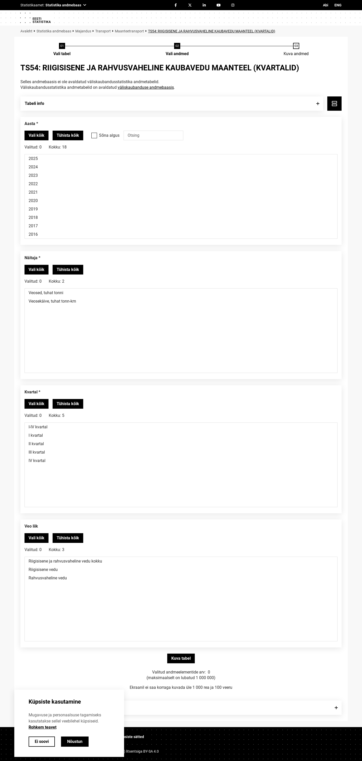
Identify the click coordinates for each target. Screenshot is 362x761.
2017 (181, 226)
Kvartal (31, 392)
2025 (181, 158)
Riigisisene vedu (181, 569)
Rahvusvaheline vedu (181, 578)
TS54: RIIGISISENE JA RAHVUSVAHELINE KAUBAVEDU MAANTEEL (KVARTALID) (211, 31)
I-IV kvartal (181, 427)
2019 (181, 209)
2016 (181, 234)
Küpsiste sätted (131, 737)
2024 (181, 167)
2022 (181, 184)
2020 (181, 200)
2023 (181, 175)
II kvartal (181, 444)
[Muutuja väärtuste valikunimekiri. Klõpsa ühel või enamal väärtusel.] (181, 196)
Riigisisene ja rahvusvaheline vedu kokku (181, 561)
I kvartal (181, 435)
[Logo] (35, 18)
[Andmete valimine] (177, 50)
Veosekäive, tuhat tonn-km (181, 301)
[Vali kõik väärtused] (37, 135)
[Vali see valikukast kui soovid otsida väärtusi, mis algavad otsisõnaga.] (94, 135)
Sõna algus (109, 135)
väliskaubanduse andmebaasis (146, 87)
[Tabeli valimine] (61, 50)
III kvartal (181, 452)
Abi (325, 5)
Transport (103, 31)
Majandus (83, 31)
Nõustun (74, 741)
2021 (181, 192)
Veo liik (31, 526)
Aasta (30, 123)
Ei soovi (42, 741)
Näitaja (31, 257)
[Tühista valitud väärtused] (68, 135)
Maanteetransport (129, 31)
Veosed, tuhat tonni (181, 293)
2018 (181, 217)
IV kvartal (181, 460)
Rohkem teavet (42, 727)
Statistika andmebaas (54, 31)
